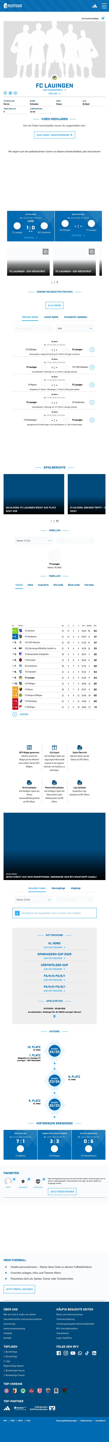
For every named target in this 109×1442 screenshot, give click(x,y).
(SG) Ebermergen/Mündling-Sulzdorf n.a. (40, 648)
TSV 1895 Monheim (32, 642)
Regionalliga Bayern (14, 1365)
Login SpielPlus (64, 1337)
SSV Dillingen (30, 683)
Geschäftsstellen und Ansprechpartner (23, 1319)
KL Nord (86, 103)
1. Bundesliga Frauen (14, 1370)
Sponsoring (9, 1323)
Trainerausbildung (65, 1319)
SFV (5, 1421)
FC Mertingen (30, 706)
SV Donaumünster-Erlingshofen (37, 654)
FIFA (28, 1421)
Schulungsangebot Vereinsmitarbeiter (75, 1323)
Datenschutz (86, 1421)
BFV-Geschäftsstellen (67, 1328)
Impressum (100, 1421)
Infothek (8, 1333)
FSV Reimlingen (31, 701)
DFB (12, 1421)
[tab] (30, 318)
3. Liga (7, 1361)
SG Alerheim (29, 630)
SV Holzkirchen (31, 636)
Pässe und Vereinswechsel (69, 1314)
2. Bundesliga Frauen (14, 1375)
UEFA (20, 1421)
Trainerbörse (62, 1333)
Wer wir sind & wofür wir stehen (20, 1314)
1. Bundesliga (10, 1351)
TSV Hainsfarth (30, 671)
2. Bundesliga (10, 1356)
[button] (5, 93)
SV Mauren (29, 689)
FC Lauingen (30, 677)
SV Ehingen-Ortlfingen (33, 695)
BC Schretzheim (31, 665)
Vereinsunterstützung (14, 1328)
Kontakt (7, 1337)
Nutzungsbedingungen (66, 1421)
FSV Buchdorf (30, 659)
